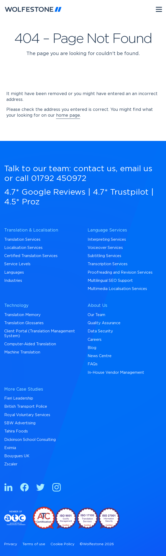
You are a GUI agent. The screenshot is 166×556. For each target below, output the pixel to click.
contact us (94, 169)
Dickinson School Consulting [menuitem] (30, 440)
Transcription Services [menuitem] (108, 264)
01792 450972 (58, 179)
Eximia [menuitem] (10, 448)
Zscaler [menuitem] (10, 464)
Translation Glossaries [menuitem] (24, 323)
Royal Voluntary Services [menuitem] (27, 415)
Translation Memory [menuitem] (22, 315)
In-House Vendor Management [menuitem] (116, 373)
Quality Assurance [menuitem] (104, 323)
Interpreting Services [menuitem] (107, 240)
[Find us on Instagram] (56, 488)
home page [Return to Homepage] (68, 115)
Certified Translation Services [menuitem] (31, 256)
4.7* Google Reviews (44, 192)
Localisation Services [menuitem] (23, 248)
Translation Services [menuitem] (22, 240)
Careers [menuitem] (95, 340)
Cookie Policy (62, 544)
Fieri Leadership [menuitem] (18, 398)
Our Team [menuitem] (96, 315)
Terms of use (33, 544)
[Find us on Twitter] (40, 488)
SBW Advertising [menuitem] (20, 423)
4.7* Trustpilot (121, 192)
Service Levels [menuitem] (17, 264)
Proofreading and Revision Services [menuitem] (120, 272)
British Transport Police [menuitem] (25, 407)
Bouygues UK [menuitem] (16, 456)
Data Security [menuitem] (100, 331)
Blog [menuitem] (92, 348)
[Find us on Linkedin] (8, 488)
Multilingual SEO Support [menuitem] (110, 281)
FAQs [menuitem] (93, 364)
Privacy (10, 544)
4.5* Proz (22, 202)
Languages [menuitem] (14, 272)
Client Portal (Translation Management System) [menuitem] (39, 333)
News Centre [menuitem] (100, 356)
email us (136, 169)
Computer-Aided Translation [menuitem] (30, 344)
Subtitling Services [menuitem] (104, 256)
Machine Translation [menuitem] (22, 352)
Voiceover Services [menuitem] (105, 248)
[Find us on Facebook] (24, 488)
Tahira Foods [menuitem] (16, 431)
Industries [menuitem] (13, 281)
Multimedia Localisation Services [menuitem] (117, 289)
